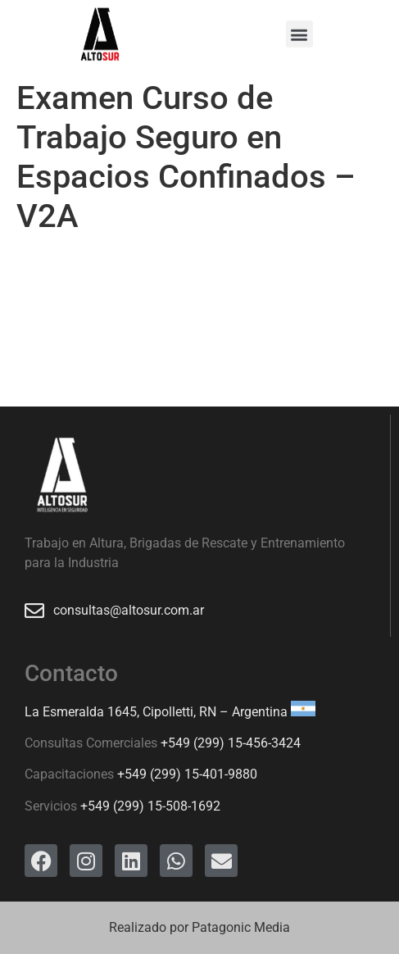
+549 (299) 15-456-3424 (231, 743)
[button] (299, 31)
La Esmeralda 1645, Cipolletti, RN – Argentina (156, 712)
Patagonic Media (241, 927)
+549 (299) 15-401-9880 (187, 774)
